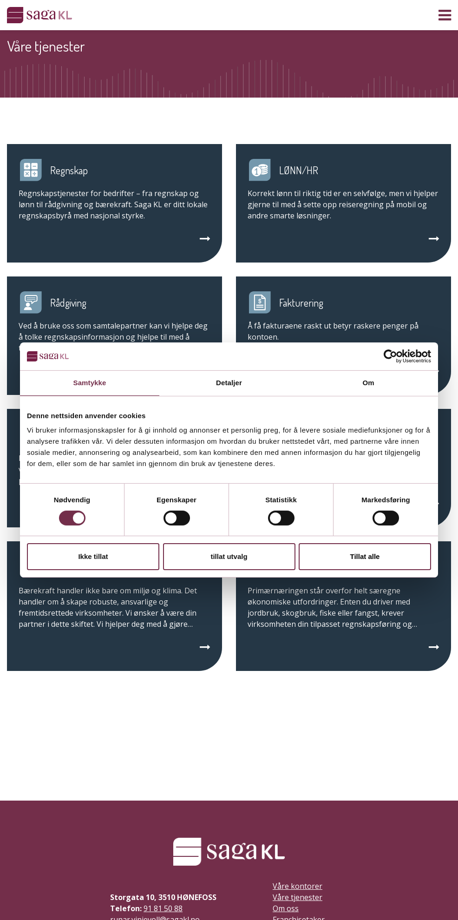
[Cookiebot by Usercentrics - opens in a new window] (390, 356)
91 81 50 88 (163, 908)
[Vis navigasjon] (444, 15)
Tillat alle (365, 556)
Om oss (286, 908)
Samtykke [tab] (89, 383)
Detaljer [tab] (229, 383)
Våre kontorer (297, 886)
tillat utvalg (228, 556)
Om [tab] (368, 383)
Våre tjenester (297, 897)
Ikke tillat (93, 556)
